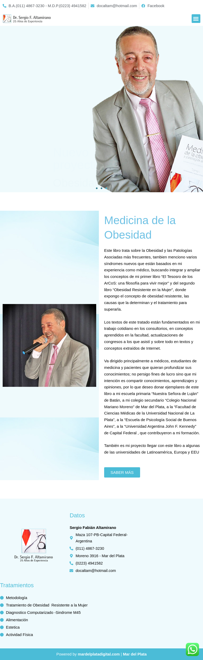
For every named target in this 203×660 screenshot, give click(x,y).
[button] (196, 18)
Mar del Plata (135, 654)
